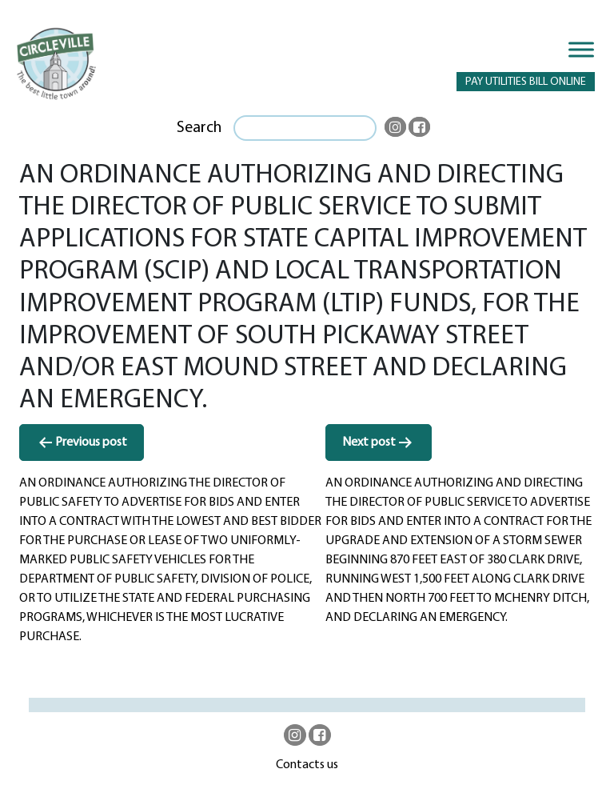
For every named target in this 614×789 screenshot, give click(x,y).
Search (199, 128)
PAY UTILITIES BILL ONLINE (525, 82)
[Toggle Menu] (581, 49)
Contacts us (307, 765)
